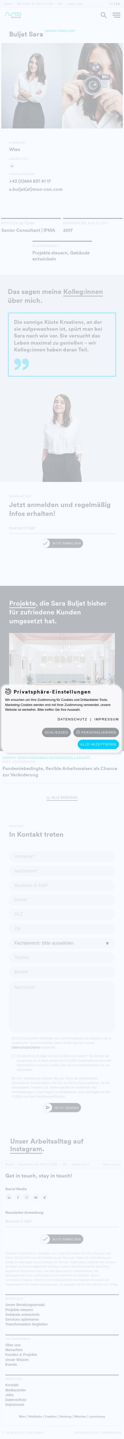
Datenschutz (73, 719)
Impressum (106, 719)
